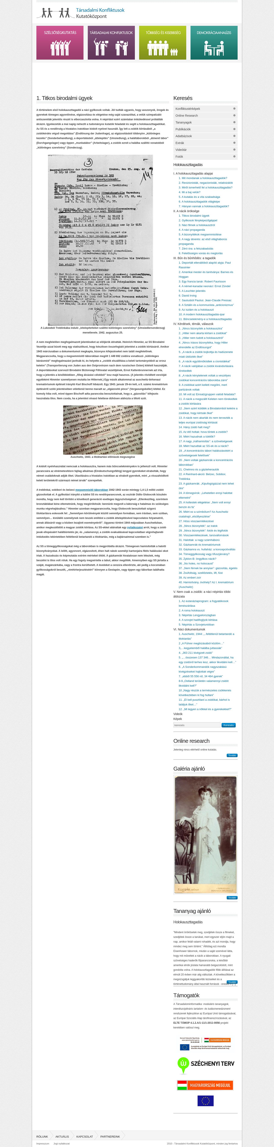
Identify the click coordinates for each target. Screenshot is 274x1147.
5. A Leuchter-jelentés (192, 290)
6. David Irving (188, 295)
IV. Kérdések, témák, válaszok (193, 324)
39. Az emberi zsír (190, 577)
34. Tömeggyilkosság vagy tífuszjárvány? (204, 554)
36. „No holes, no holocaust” (196, 563)
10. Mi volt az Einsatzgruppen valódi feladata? (207, 394)
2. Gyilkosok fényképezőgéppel (198, 220)
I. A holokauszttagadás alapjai (193, 173)
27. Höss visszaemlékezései (196, 521)
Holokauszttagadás (188, 165)
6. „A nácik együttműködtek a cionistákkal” (205, 361)
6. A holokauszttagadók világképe (199, 201)
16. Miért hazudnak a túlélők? (197, 436)
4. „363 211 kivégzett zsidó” (196, 652)
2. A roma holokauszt (192, 610)
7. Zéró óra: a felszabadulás (196, 248)
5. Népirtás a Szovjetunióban (196, 624)
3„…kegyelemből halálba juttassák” (200, 648)
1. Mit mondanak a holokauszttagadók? (203, 178)
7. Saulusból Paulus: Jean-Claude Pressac (205, 300)
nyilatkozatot (135, 527)
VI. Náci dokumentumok (189, 629)
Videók (178, 714)
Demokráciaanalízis (214, 43)
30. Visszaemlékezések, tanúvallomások (204, 535)
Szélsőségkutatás (59, 43)
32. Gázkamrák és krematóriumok (199, 544)
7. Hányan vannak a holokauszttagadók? (204, 206)
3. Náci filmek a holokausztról (197, 225)
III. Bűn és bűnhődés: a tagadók (194, 258)
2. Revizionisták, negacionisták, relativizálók (206, 182)
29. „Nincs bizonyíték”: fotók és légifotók (203, 530)
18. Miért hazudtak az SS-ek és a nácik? (204, 446)
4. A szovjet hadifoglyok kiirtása (198, 619)
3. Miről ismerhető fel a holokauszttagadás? (205, 187)
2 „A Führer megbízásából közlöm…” (201, 643)
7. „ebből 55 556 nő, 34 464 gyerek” (201, 676)
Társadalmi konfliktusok (111, 43)
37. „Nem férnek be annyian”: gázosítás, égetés (208, 568)
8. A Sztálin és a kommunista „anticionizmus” (206, 305)
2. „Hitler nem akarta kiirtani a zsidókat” (203, 333)
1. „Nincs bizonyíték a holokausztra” (201, 328)
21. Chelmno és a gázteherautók (199, 469)
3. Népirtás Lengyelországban (197, 615)
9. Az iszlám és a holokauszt (196, 309)
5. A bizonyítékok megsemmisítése (200, 234)
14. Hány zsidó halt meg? (194, 427)
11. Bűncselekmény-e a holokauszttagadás (205, 319)
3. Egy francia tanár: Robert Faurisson (202, 281)
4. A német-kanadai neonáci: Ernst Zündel (204, 286)
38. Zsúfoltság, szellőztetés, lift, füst (201, 572)
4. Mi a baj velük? (189, 192)
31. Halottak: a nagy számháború (199, 540)
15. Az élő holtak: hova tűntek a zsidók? (203, 431)
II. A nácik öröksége (186, 211)
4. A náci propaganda (192, 229)
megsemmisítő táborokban (91, 489)
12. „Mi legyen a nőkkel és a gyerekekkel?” (205, 709)
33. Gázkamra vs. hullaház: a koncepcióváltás (207, 549)
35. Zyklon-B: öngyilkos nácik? (197, 558)
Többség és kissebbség (162, 43)
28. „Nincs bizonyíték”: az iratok (198, 525)
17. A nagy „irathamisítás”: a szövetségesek (205, 441)
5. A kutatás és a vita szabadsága (199, 196)
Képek (177, 719)
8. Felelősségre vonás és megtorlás (201, 253)
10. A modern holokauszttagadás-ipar (202, 314)
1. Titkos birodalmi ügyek (194, 215)
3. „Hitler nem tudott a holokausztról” (201, 337)
